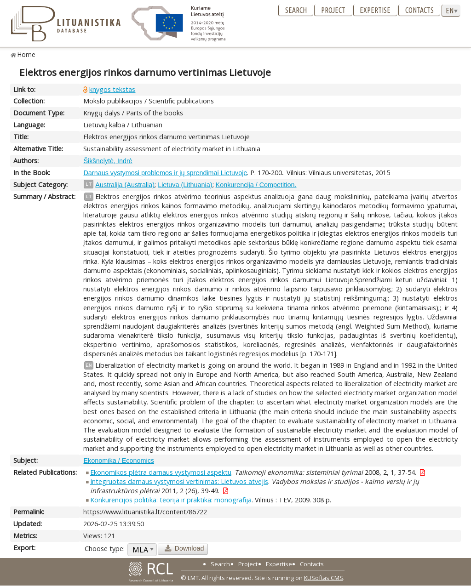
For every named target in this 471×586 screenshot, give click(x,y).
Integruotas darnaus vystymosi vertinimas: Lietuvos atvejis (179, 481)
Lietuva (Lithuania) (185, 184)
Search (296, 10)
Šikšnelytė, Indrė (107, 161)
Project (333, 10)
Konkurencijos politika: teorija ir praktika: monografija (171, 499)
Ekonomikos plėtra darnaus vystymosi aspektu (160, 472)
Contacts (419, 10)
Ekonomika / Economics (118, 460)
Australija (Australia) (125, 184)
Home (26, 54)
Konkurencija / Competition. (256, 184)
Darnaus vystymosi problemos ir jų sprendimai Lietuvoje (165, 172)
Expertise (375, 10)
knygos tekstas (112, 89)
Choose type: (105, 548)
